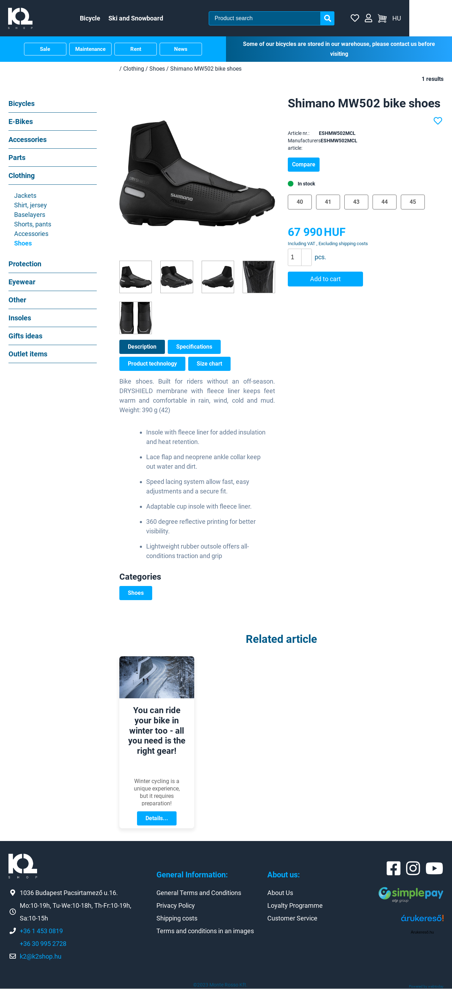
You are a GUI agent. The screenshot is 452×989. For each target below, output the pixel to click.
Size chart (209, 364)
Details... (156, 818)
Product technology (152, 364)
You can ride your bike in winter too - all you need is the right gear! (156, 731)
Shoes (136, 593)
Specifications (194, 347)
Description (142, 347)
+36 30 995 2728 (43, 944)
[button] (306, 253)
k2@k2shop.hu (40, 956)
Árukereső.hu (422, 932)
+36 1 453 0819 (41, 931)
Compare (303, 164)
